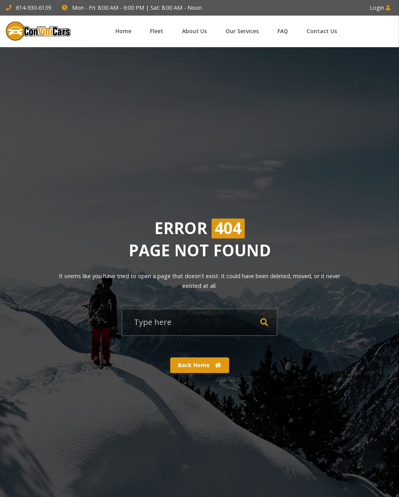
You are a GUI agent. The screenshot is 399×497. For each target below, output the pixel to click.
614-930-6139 (33, 7)
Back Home (199, 365)
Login (380, 7)
